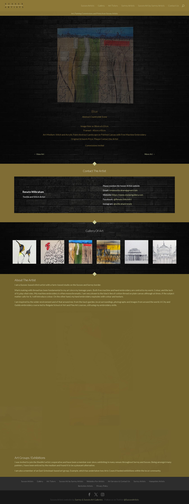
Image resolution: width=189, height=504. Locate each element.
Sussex (79, 284)
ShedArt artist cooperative (49, 462)
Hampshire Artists (157, 481)
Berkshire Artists (85, 486)
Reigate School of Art (56, 305)
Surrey (90, 284)
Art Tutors (113, 6)
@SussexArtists (131, 499)
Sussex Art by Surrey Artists (151, 6)
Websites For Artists (95, 481)
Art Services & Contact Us (119, 481)
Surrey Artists (128, 6)
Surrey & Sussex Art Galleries (89, 499)
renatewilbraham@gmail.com (123, 190)
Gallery (101, 6)
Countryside (95, 116)
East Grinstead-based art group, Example (58, 470)
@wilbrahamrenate (123, 203)
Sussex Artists (87, 6)
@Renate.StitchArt (123, 199)
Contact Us (173, 6)
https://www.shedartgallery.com (127, 194)
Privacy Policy (102, 486)
